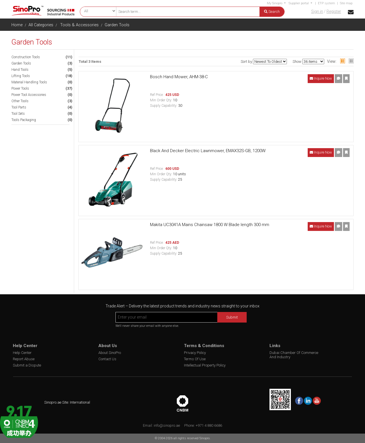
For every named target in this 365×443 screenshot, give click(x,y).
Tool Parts (18, 107)
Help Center (22, 353)
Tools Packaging (23, 120)
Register (334, 11)
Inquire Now (321, 78)
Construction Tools (25, 57)
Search (272, 11)
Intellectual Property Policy (205, 365)
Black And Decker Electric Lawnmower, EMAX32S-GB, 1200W (207, 150)
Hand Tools (20, 70)
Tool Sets (18, 114)
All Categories (41, 25)
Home (17, 25)
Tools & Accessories (79, 25)
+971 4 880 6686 (209, 425)
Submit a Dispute (27, 365)
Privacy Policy (195, 353)
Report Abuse (24, 359)
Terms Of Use (195, 359)
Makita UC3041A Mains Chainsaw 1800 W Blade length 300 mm (209, 224)
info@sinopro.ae (167, 425)
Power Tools (20, 88)
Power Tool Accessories (28, 95)
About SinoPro (109, 353)
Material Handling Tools (29, 82)
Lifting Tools (20, 76)
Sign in (317, 11)
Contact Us (107, 359)
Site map (346, 3)
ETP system (326, 3)
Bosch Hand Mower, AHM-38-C (179, 76)
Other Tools (20, 101)
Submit (232, 317)
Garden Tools (117, 25)
